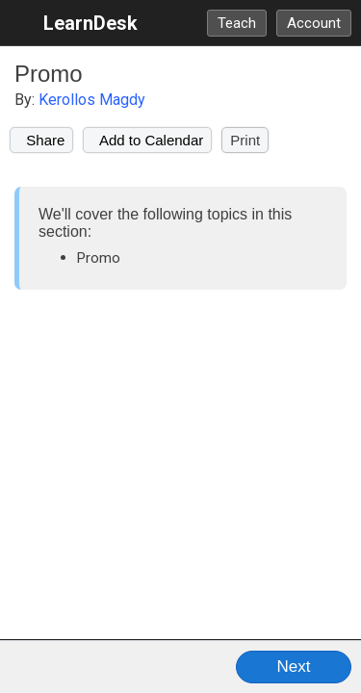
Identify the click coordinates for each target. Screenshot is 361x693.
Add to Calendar (147, 140)
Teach (237, 23)
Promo (48, 74)
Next (294, 666)
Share (41, 140)
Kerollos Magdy (92, 99)
